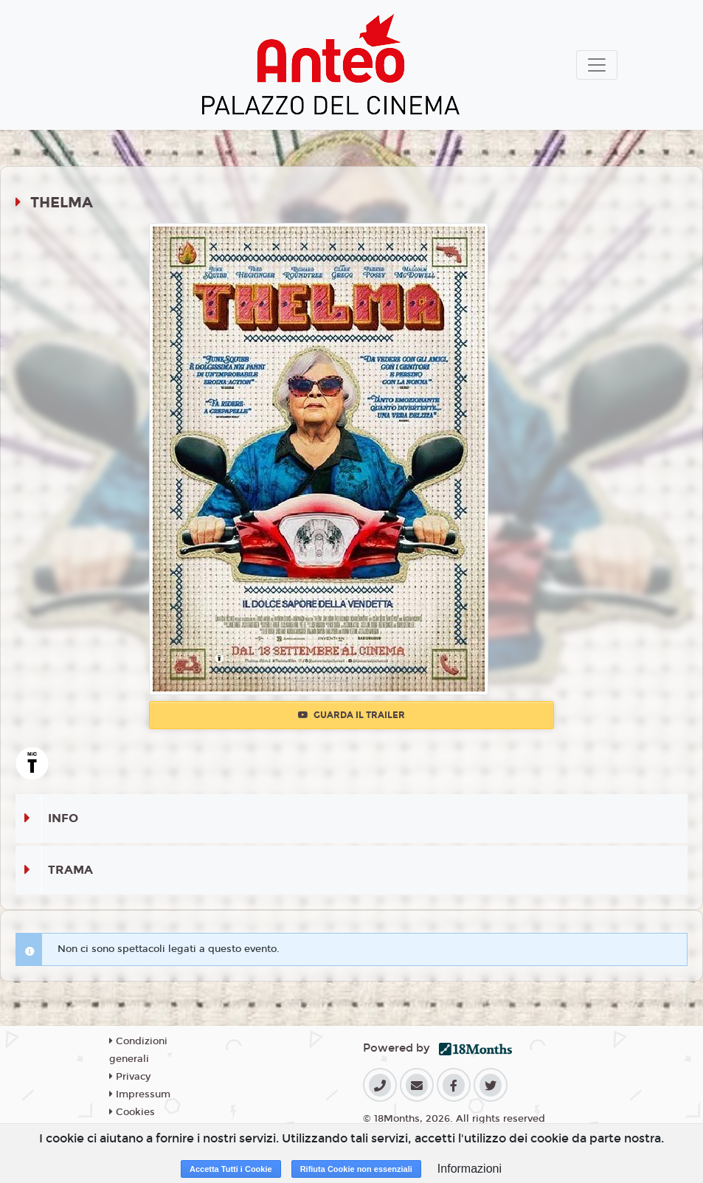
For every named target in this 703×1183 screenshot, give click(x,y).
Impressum (139, 1094)
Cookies (132, 1112)
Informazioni (469, 1168)
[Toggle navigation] (596, 65)
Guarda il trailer (351, 715)
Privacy (129, 1077)
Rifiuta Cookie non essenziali (356, 1169)
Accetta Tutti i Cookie (231, 1169)
